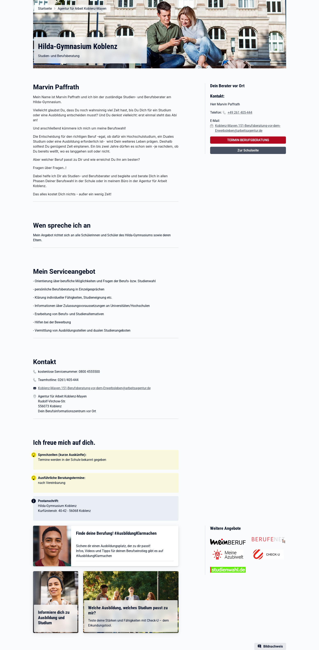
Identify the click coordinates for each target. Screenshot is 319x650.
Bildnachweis (273, 646)
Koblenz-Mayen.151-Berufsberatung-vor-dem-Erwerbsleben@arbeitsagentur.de (94, 388)
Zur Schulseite (248, 150)
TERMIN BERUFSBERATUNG (248, 140)
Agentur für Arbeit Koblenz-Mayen (82, 8)
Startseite (45, 8)
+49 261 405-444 (240, 112)
